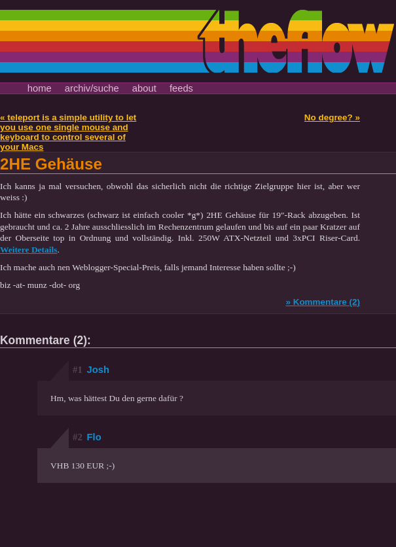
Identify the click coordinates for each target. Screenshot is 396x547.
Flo (131, 437)
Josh (146, 369)
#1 (77, 369)
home (39, 88)
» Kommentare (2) (322, 302)
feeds (181, 88)
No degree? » (332, 117)
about (144, 88)
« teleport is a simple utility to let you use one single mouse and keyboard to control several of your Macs (68, 132)
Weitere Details (28, 250)
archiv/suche (92, 88)
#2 (77, 437)
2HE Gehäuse (51, 164)
